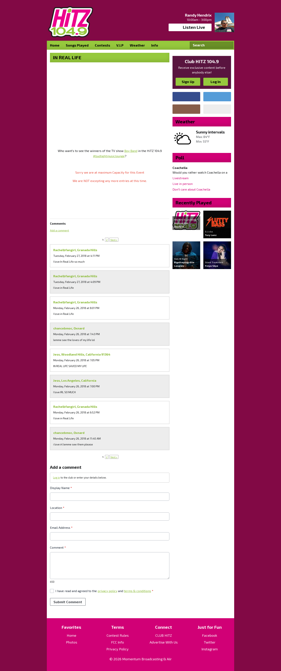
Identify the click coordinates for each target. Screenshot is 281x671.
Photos (71, 642)
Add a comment (59, 230)
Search (228, 45)
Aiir (169, 659)
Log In (216, 81)
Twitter (209, 642)
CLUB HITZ (163, 635)
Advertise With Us (164, 642)
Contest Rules (118, 635)
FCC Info (117, 642)
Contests (102, 45)
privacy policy (107, 591)
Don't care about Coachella (191, 189)
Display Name (61, 488)
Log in (56, 477)
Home (55, 45)
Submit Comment (67, 602)
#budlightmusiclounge (109, 156)
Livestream (181, 178)
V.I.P (120, 45)
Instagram (209, 649)
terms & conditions (137, 591)
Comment (58, 547)
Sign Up (188, 81)
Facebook (209, 635)
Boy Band (130, 151)
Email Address (61, 527)
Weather (137, 45)
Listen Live (190, 27)
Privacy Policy (117, 649)
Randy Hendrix (198, 15)
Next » (113, 239)
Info (154, 45)
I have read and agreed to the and (104, 591)
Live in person (183, 183)
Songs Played (77, 45)
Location (57, 507)
